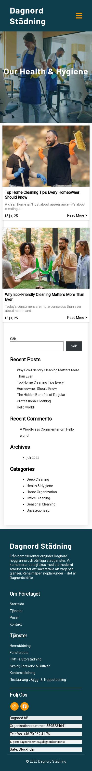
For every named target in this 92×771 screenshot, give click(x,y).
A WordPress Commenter (40, 429)
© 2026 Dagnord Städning (46, 761)
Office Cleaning (38, 498)
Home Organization (42, 492)
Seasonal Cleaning (41, 504)
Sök (13, 339)
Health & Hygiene (40, 486)
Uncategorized (38, 510)
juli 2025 (33, 458)
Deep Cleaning (38, 479)
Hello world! (26, 407)
